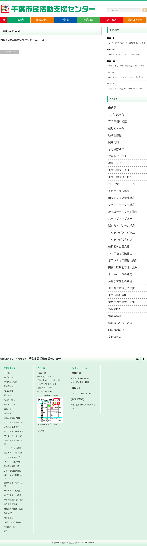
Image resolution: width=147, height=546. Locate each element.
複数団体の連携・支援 (121, 302)
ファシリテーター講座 (121, 204)
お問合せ (40, 431)
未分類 (112, 107)
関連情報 (113, 142)
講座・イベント (117, 163)
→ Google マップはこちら (47, 424)
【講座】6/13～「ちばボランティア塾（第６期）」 (125, 77)
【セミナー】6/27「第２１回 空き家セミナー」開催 (126, 43)
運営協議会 (115, 315)
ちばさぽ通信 (116, 149)
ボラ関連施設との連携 (121, 288)
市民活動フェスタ (119, 170)
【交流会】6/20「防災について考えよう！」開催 (124, 89)
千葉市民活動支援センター (71, 543)
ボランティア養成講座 (121, 197)
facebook (143, 359)
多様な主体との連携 (120, 281)
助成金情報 (115, 135)
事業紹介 (88, 19)
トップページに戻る (9, 52)
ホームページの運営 (120, 274)
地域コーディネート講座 (123, 211)
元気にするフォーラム (121, 183)
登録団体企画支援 (119, 246)
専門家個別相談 (117, 121)
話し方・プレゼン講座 (121, 225)
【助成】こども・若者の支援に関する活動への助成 (125, 66)
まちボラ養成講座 (119, 190)
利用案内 (19, 19)
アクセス (111, 19)
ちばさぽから (116, 114)
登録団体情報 (135, 19)
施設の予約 (42, 19)
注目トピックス (117, 156)
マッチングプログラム (121, 232)
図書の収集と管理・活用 (123, 267)
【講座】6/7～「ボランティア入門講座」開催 (123, 54)
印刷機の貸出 (116, 329)
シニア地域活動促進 (120, 253)
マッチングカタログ (120, 239)
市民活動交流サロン (120, 177)
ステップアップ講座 (120, 218)
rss (137, 359)
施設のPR (114, 309)
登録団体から (116, 128)
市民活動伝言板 (117, 295)
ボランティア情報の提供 (123, 260)
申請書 (65, 19)
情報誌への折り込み (120, 322)
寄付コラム (115, 336)
